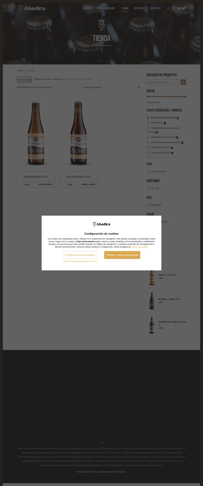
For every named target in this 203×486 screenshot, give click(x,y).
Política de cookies (139, 247)
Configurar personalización (80, 255)
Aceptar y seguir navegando (122, 255)
